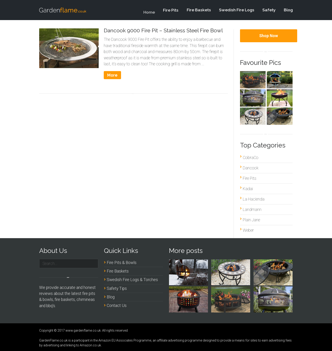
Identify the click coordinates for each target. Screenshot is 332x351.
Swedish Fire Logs (236, 9)
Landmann (252, 209)
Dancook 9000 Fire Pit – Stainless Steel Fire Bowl (163, 30)
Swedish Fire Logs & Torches (132, 279)
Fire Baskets (199, 10)
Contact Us (117, 305)
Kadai (248, 188)
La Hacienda (253, 199)
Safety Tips (117, 288)
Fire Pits (170, 12)
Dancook (250, 168)
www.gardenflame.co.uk (83, 330)
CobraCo (250, 157)
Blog (288, 9)
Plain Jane (251, 220)
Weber (248, 230)
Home (149, 15)
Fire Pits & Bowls (121, 262)
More (112, 75)
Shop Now (268, 35)
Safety (269, 9)
